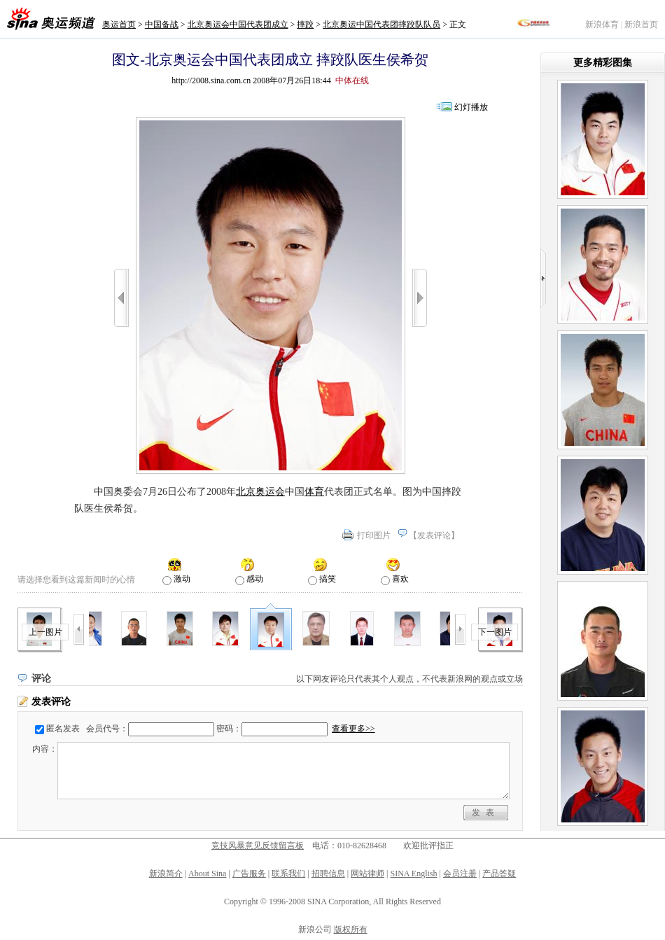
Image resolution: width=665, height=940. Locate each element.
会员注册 (460, 873)
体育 (314, 491)
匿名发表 (63, 729)
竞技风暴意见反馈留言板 (257, 845)
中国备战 (161, 24)
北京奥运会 (260, 491)
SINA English (413, 873)
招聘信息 (328, 873)
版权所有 (351, 929)
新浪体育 (602, 24)
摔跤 (305, 24)
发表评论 (434, 535)
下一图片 (495, 632)
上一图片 (45, 632)
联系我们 (288, 873)
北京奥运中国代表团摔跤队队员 (381, 24)
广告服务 (249, 873)
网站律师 (367, 873)
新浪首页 (641, 24)
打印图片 (374, 535)
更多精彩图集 (602, 62)
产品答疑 (499, 873)
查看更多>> (353, 729)
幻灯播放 (471, 107)
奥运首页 (119, 24)
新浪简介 (166, 873)
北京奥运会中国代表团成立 (238, 24)
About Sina (207, 873)
